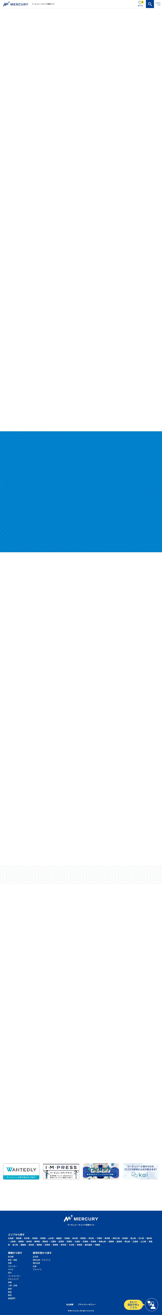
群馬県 (83, 1238)
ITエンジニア (10, 1279)
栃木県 (75, 1238)
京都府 (69, 1241)
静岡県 (37, 1241)
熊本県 (63, 1244)
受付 (10, 1272)
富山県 (133, 1238)
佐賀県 (47, 1244)
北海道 (10, 1238)
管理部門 (10, 1298)
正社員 (35, 1256)
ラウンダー (10, 1266)
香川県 (15, 1244)
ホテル (10, 1269)
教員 (10, 1295)
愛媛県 (23, 1244)
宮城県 (35, 1238)
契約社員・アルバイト (35, 1260)
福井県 (149, 1238)
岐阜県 (29, 1241)
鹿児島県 (88, 1244)
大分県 (71, 1244)
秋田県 (43, 1238)
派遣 (34, 1266)
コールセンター (10, 1276)
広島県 (135, 1241)
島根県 (119, 1241)
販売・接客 (10, 1260)
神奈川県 (116, 1238)
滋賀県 (61, 1241)
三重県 (53, 1241)
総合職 (10, 1256)
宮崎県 (79, 1244)
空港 (10, 1288)
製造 (10, 1292)
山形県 (51, 1238)
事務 (10, 1282)
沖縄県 (97, 1244)
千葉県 (99, 1238)
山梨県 (13, 1241)
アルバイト (35, 1269)
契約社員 (35, 1263)
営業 (10, 1263)
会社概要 (69, 1304)
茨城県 (67, 1238)
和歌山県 (102, 1241)
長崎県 (55, 1244)
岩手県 (26, 1238)
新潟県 (125, 1238)
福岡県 (39, 1244)
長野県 (21, 1241)
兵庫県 (85, 1241)
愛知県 (45, 1241)
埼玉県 (91, 1238)
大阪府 (77, 1241)
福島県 (59, 1238)
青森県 (18, 1238)
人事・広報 (10, 1285)
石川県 (141, 1238)
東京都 (107, 1238)
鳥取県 (111, 1241)
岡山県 (127, 1241)
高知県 (31, 1244)
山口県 (143, 1241)
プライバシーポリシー (87, 1304)
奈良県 (93, 1241)
